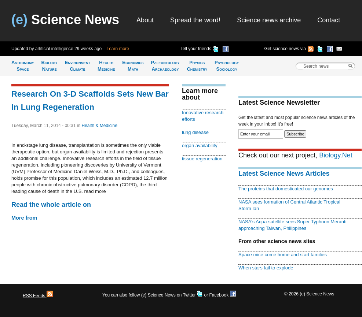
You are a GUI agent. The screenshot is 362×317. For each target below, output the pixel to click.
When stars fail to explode (265, 268)
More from (24, 218)
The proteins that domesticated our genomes (285, 188)
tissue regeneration (202, 158)
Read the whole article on (51, 204)
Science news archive (269, 20)
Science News (65, 19)
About (145, 20)
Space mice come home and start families (282, 254)
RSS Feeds (38, 295)
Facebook (222, 295)
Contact (328, 20)
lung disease (195, 132)
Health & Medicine (99, 125)
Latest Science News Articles (283, 173)
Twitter (193, 295)
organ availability (199, 145)
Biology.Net (335, 155)
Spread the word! (195, 20)
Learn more (118, 48)
